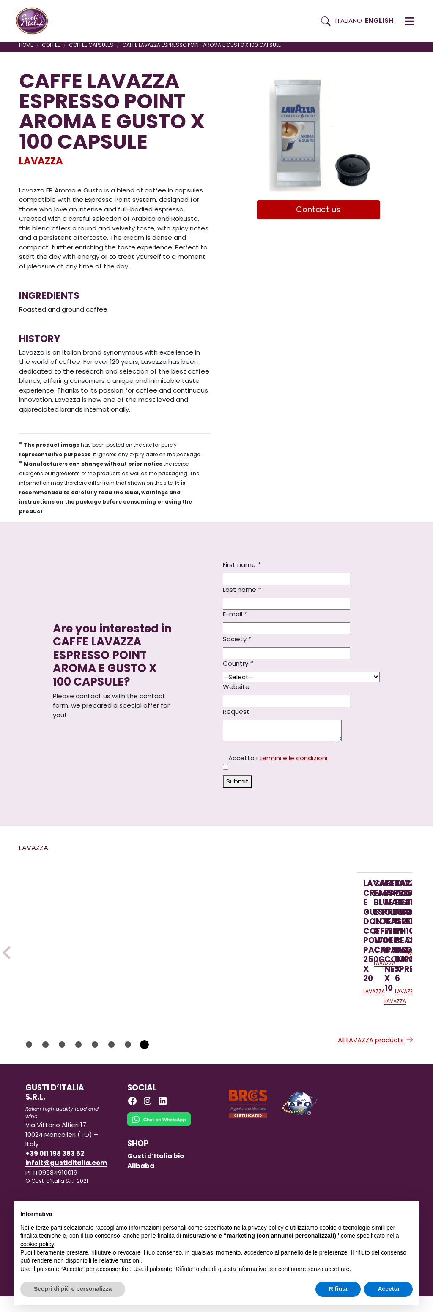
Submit (237, 781)
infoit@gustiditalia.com (66, 1178)
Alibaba (140, 1181)
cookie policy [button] (37, 1244)
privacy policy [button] (266, 1227)
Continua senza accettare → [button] (373, 1212)
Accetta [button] (388, 1288)
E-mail (235, 614)
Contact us (318, 209)
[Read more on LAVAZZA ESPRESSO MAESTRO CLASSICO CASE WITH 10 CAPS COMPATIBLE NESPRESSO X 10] (295, 922)
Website (236, 686)
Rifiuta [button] (338, 1288)
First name (241, 564)
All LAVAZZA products (376, 1056)
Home (26, 45)
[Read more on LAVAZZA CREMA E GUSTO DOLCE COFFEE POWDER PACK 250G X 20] (71, 922)
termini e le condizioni (293, 758)
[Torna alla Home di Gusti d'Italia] (35, 21)
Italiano (348, 20)
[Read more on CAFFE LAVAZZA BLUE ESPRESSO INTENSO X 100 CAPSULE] (183, 922)
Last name (242, 589)
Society (237, 638)
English (379, 20)
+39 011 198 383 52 (54, 1169)
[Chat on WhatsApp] (159, 1140)
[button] (409, 21)
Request (236, 711)
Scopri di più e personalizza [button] (73, 1288)
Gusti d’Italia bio (155, 1172)
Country (238, 663)
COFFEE (51, 45)
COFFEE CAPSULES (91, 45)
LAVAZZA (41, 161)
